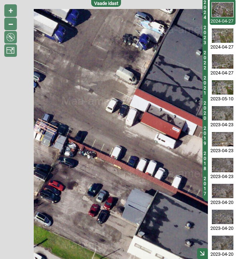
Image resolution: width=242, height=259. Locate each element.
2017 (205, 186)
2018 (205, 161)
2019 (205, 136)
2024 (205, 10)
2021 (205, 86)
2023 (205, 35)
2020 (205, 111)
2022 (205, 60)
